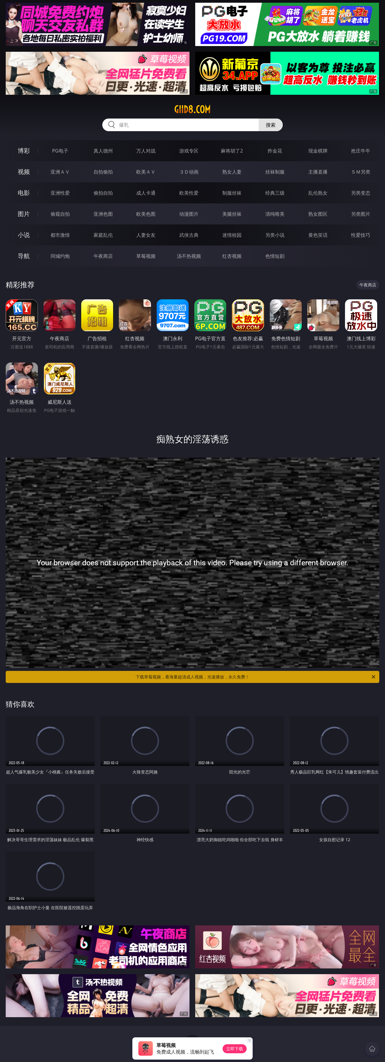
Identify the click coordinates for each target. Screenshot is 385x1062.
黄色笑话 (318, 235)
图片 (24, 214)
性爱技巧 (360, 235)
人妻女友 (146, 235)
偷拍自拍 (103, 193)
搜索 (271, 125)
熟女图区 (318, 214)
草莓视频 (146, 256)
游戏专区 (189, 150)
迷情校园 (232, 235)
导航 (24, 256)
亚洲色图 (103, 214)
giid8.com (192, 109)
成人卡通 (146, 193)
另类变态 (360, 193)
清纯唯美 (275, 214)
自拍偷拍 (103, 171)
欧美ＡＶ (146, 171)
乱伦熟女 (318, 193)
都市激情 (60, 235)
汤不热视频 (189, 256)
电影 (24, 193)
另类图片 (360, 214)
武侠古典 (189, 235)
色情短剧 (275, 256)
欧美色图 (146, 214)
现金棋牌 (318, 150)
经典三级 (275, 193)
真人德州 (103, 150)
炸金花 (275, 150)
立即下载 (234, 1048)
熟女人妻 (232, 171)
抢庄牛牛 (360, 150)
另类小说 (275, 235)
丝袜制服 (275, 171)
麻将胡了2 (232, 150)
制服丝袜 (232, 193)
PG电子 (60, 150)
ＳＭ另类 (360, 171)
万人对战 (146, 150)
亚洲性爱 (60, 193)
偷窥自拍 (60, 214)
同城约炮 (60, 256)
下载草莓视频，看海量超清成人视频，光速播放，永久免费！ (256, 677)
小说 (24, 235)
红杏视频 (232, 256)
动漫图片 (189, 214)
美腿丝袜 (232, 214)
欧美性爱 (189, 193)
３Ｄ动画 (189, 171)
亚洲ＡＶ (60, 171)
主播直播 (318, 171)
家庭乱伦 (103, 235)
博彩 (24, 151)
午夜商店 (103, 256)
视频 (24, 172)
